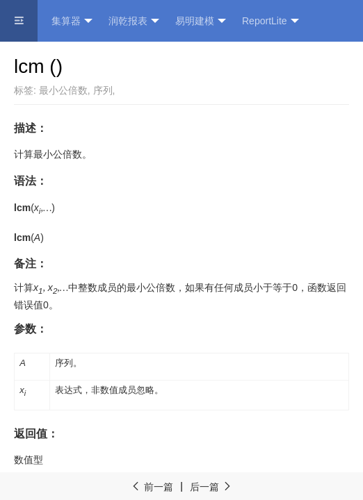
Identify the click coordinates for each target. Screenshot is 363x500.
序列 (103, 90)
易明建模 (200, 21)
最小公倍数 (63, 90)
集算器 (71, 21)
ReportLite (270, 21)
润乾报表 (133, 21)
